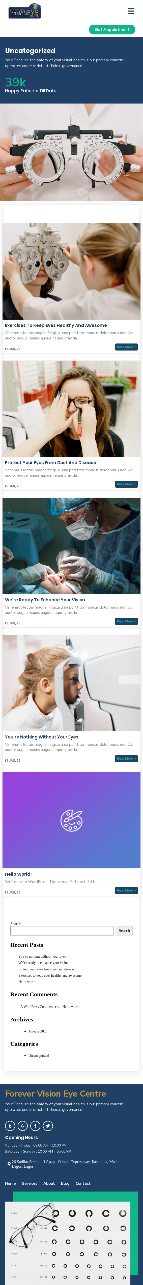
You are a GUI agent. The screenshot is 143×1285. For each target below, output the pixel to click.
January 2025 (37, 1031)
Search (15, 924)
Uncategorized (38, 1056)
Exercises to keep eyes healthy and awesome (49, 975)
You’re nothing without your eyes (42, 956)
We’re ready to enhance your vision (43, 963)
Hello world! (27, 982)
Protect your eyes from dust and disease (46, 969)
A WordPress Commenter (38, 1007)
